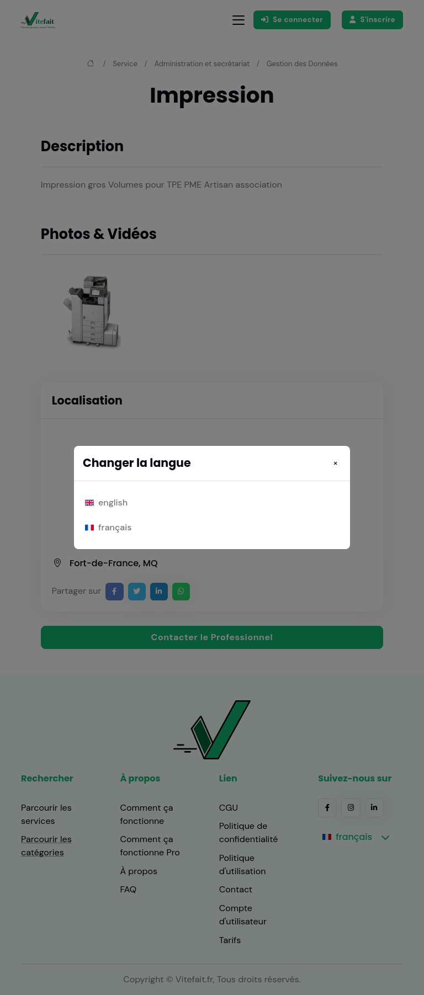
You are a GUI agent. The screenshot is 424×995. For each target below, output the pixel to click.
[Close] (335, 463)
